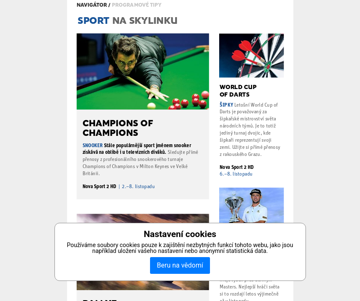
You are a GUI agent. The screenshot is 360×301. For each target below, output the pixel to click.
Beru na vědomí (180, 265)
